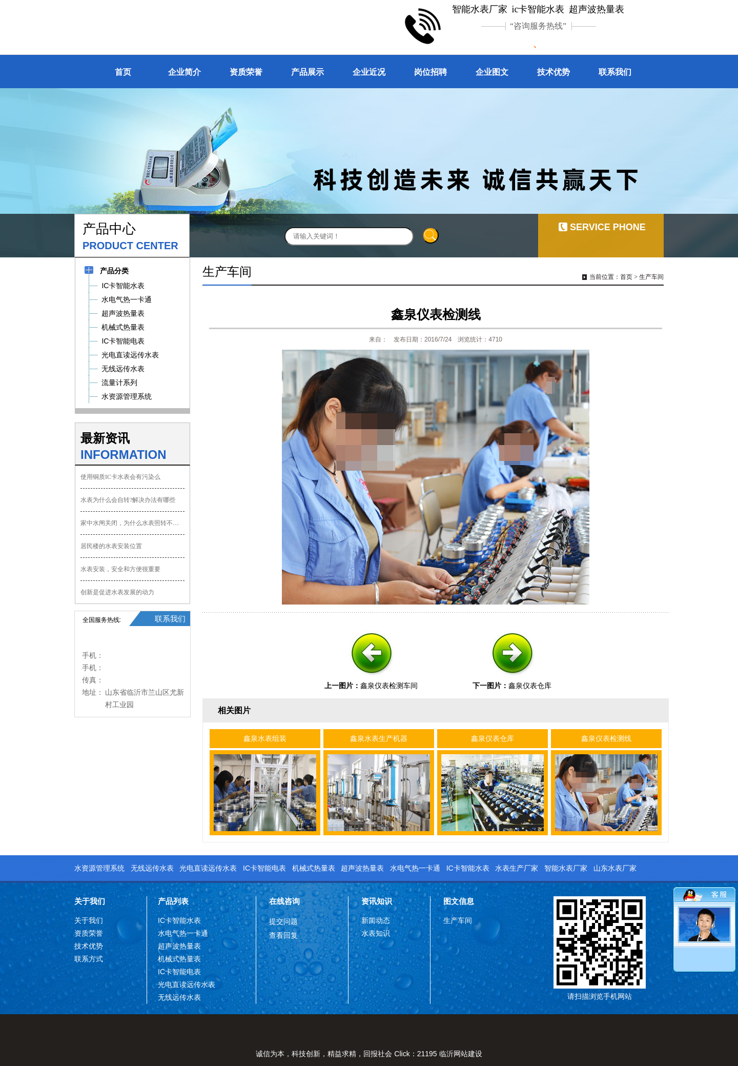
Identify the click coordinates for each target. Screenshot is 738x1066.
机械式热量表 (313, 868)
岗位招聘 (430, 72)
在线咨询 (284, 901)
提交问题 (283, 921)
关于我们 (89, 901)
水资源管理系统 (99, 868)
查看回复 (283, 935)
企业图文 (492, 72)
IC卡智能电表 (264, 868)
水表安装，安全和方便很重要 (120, 569)
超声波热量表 (362, 868)
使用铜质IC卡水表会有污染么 (120, 476)
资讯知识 (376, 901)
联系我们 (615, 72)
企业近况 (369, 72)
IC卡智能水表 (467, 868)
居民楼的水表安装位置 (111, 546)
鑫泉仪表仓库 (529, 685)
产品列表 (173, 901)
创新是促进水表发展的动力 (117, 592)
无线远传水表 (152, 868)
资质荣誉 (246, 72)
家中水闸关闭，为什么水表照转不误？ (132, 523)
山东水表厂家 (615, 868)
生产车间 (651, 276)
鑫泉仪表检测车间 (389, 685)
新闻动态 (375, 920)
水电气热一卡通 (415, 868)
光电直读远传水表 (208, 868)
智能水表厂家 (565, 868)
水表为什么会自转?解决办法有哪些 (127, 500)
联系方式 (88, 959)
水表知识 (375, 933)
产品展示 (307, 72)
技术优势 (553, 72)
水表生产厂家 (516, 868)
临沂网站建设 (460, 1054)
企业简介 (184, 72)
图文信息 (458, 901)
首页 (123, 72)
